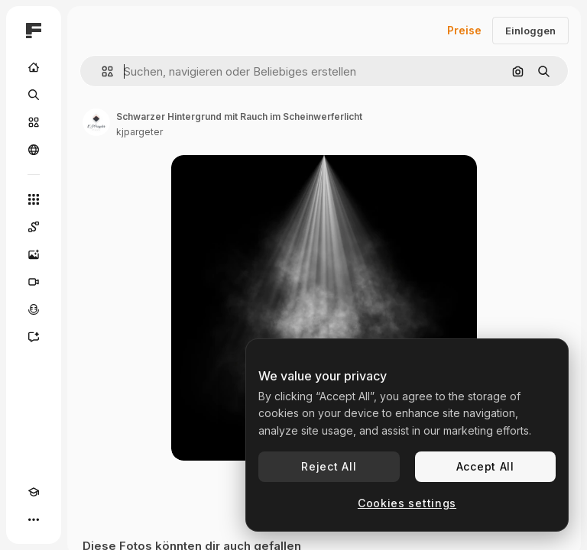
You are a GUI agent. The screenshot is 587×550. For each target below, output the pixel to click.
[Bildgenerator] (33, 254)
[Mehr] (33, 519)
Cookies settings (407, 503)
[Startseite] (33, 67)
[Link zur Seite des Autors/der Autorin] (96, 122)
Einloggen (530, 30)
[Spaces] (33, 227)
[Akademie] (33, 492)
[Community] (33, 150)
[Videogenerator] (33, 282)
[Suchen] (33, 94)
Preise (464, 30)
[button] (101, 71)
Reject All (328, 466)
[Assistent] (33, 337)
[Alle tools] (33, 199)
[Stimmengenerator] (33, 309)
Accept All (485, 466)
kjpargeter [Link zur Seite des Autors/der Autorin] (139, 132)
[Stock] (33, 122)
